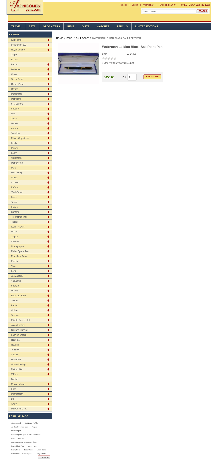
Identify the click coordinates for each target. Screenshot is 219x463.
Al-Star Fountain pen (19, 427)
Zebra (14, 118)
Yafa (13, 266)
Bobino (14, 379)
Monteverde (17, 163)
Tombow (15, 349)
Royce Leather (18, 49)
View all (45, 457)
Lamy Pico (28, 450)
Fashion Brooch (19, 335)
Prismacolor (17, 394)
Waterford (16, 359)
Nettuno (15, 345)
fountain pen (16, 431)
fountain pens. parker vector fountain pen (27, 434)
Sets (32, 26)
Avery (14, 404)
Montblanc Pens (19, 256)
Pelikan (14, 148)
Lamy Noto (15, 450)
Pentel (14, 305)
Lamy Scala (41, 450)
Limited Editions (146, 26)
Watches (103, 26)
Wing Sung (16, 172)
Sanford (15, 212)
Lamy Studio (41, 454)
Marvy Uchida (18, 384)
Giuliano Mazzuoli (20, 330)
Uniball (14, 290)
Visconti (15, 241)
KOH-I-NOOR (18, 226)
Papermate (16, 94)
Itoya (13, 271)
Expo (13, 389)
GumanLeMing (18, 364)
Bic (12, 399)
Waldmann (16, 158)
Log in (135, 5)
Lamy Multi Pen (17, 446)
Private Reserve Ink (20, 320)
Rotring (14, 89)
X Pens (14, 374)
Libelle (14, 143)
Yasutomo (16, 281)
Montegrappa (17, 246)
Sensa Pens (17, 79)
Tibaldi (14, 222)
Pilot (13, 113)
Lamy (14, 153)
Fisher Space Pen (20, 251)
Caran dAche (17, 84)
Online (14, 310)
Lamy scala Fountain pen (21, 454)
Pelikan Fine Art (19, 408)
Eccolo (14, 261)
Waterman (16, 69)
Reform (14, 187)
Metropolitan (17, 369)
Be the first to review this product (118, 63)
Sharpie (15, 286)
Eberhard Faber (19, 295)
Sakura (14, 300)
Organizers (51, 26)
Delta (13, 167)
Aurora (14, 128)
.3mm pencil (16, 423)
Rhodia (14, 59)
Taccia (14, 202)
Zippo (14, 54)
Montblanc (16, 99)
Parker (14, 64)
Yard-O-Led (17, 192)
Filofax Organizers (20, 138)
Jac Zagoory (17, 276)
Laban (14, 197)
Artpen (34, 427)
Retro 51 (15, 340)
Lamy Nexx (32, 446)
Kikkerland (16, 40)
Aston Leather (18, 325)
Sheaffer (15, 108)
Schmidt (15, 315)
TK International (19, 217)
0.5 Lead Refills (31, 423)
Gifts (85, 26)
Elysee (14, 207)
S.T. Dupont (17, 104)
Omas (14, 177)
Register (123, 5)
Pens (70, 26)
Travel (16, 26)
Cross (14, 74)
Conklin (15, 182)
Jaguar (14, 236)
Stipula (14, 354)
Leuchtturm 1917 (19, 45)
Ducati (14, 231)
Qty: (124, 76)
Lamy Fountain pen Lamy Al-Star (24, 442)
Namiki (14, 123)
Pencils (122, 26)
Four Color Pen (17, 438)
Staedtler (15, 133)
